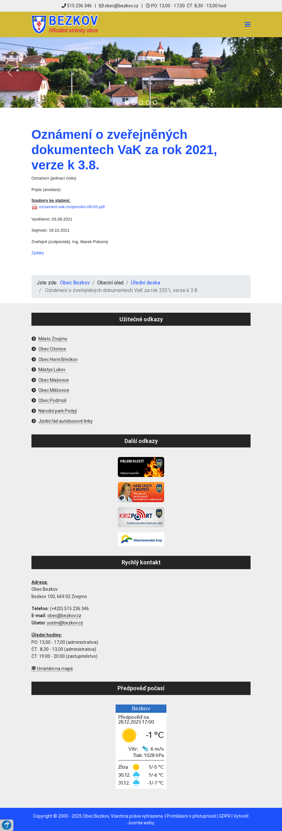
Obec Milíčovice (53, 390)
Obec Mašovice (53, 380)
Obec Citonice (52, 348)
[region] (141, 72)
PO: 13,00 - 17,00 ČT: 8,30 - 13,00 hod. (186, 5)
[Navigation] (248, 24)
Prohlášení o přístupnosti (191, 816)
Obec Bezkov (96, 816)
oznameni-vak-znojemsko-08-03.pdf (72, 206)
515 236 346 (77, 5)
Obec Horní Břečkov (57, 359)
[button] (10, 72)
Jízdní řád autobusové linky (65, 421)
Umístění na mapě (52, 668)
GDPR (225, 816)
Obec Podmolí (52, 400)
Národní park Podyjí (57, 410)
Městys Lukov (51, 369)
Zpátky (37, 252)
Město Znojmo (52, 338)
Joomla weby (140, 822)
